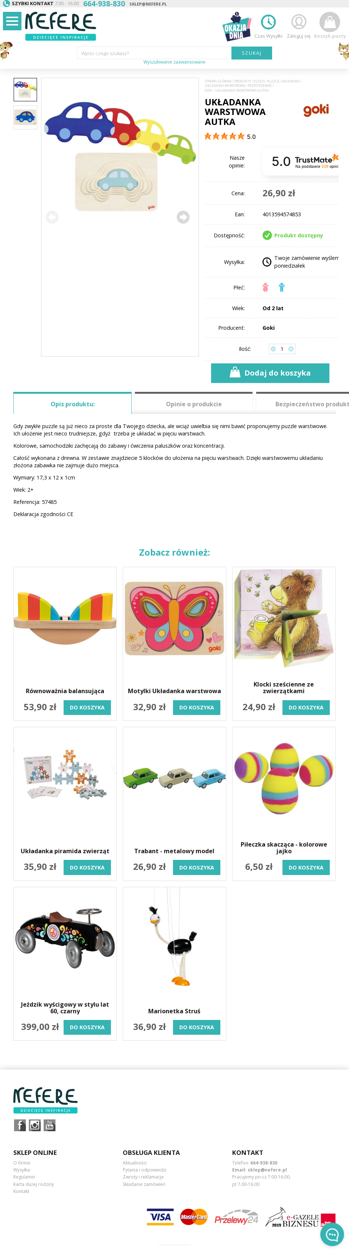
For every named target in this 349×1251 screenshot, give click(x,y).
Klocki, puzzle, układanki (277, 81)
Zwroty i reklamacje (143, 1177)
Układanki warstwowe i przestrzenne (238, 86)
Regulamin (24, 1177)
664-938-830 (263, 1163)
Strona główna (218, 81)
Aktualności (135, 1163)
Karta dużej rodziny (33, 1184)
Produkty (242, 81)
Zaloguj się (299, 25)
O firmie (21, 1163)
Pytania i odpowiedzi (144, 1170)
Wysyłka (21, 1170)
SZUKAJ (252, 53)
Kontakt (21, 1191)
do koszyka (87, 707)
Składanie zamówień (144, 1184)
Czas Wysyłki (268, 25)
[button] (183, 217)
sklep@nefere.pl (148, 4)
